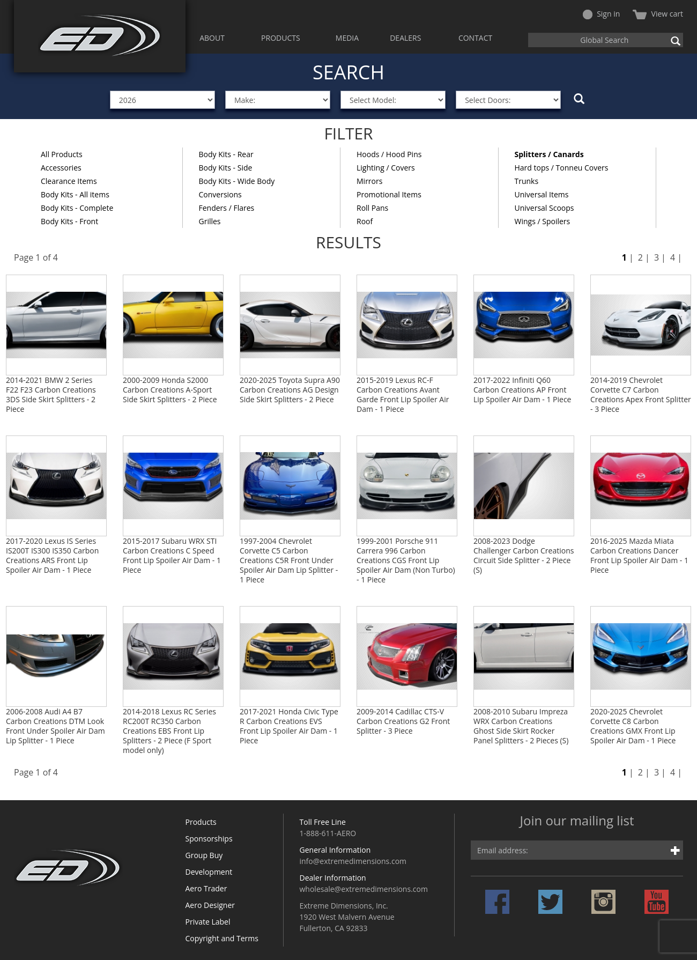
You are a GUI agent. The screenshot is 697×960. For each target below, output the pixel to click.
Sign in (601, 14)
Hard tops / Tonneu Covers (562, 168)
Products (201, 822)
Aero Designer (210, 905)
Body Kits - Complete (77, 208)
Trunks (527, 181)
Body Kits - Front (69, 221)
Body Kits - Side (226, 168)
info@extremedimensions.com (353, 861)
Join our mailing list (577, 821)
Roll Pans (372, 208)
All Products (62, 154)
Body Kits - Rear (226, 154)
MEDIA (347, 38)
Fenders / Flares (227, 208)
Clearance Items (69, 181)
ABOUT (212, 38)
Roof (365, 221)
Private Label (208, 922)
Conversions (220, 194)
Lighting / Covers (386, 168)
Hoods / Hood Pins (389, 154)
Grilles (210, 221)
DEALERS (405, 38)
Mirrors (369, 181)
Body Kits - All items (75, 194)
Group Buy (204, 855)
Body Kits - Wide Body (237, 181)
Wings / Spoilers (542, 221)
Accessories (61, 168)
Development (209, 872)
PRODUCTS (280, 38)
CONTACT (475, 38)
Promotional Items (389, 194)
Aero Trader (206, 888)
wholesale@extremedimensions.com (364, 889)
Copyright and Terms (222, 938)
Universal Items (542, 194)
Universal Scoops (544, 208)
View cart (658, 14)
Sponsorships (209, 838)
